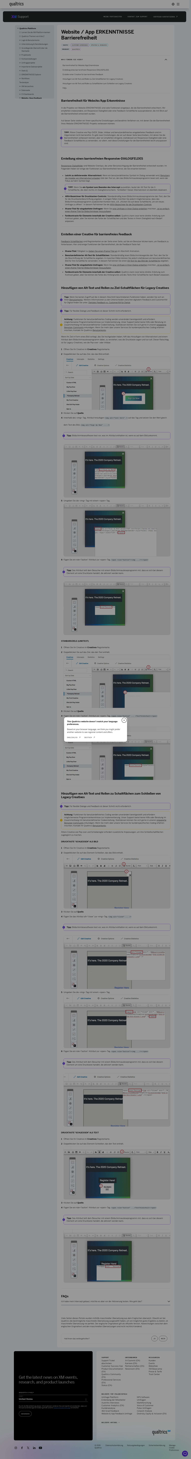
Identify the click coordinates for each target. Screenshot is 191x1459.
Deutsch (88, 737)
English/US (72, 737)
